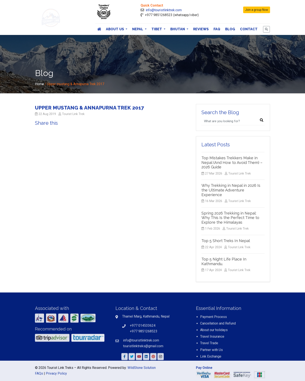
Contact (249, 29)
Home (39, 84)
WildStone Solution (142, 377)
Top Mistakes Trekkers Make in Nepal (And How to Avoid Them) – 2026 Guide (231, 162)
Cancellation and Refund (218, 347)
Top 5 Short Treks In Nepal (225, 240)
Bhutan (178, 29)
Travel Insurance (212, 360)
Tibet (157, 29)
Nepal (138, 29)
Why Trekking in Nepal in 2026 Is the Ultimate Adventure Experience (230, 190)
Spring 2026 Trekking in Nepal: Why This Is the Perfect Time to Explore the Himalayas (230, 217)
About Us (115, 29)
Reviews (201, 29)
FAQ (217, 29)
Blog (230, 29)
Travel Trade (209, 367)
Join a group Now (256, 9)
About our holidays (214, 354)
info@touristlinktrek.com (164, 10)
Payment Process (213, 340)
